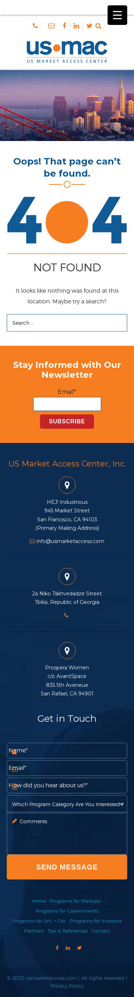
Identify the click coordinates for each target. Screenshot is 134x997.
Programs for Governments (67, 911)
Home (39, 901)
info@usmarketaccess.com (67, 541)
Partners (34, 931)
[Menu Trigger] (117, 15)
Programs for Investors (96, 921)
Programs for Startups (75, 901)
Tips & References (68, 931)
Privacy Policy (67, 986)
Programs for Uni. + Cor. (39, 921)
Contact (100, 931)
